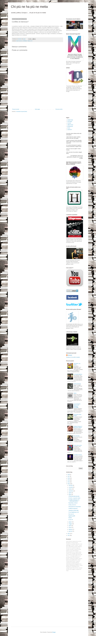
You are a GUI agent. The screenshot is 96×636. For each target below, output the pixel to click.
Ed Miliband (25, 40)
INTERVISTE (70, 126)
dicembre (71, 485)
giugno (70, 521)
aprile (70, 525)
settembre (71, 491)
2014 (69, 481)
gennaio (70, 531)
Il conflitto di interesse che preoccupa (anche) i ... (73, 500)
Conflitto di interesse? (73, 508)
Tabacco (29, 40)
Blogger (54, 632)
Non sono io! (71, 514)
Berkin (75, 393)
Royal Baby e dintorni (72, 502)
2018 (69, 474)
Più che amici (76, 435)
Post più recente (15, 109)
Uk (31, 40)
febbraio (70, 529)
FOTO (68, 128)
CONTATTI (69, 129)
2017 (69, 476)
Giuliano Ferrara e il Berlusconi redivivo (78, 427)
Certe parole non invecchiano (74, 506)
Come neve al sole (78, 445)
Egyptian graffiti (71, 515)
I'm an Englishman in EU (73, 512)
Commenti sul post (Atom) (21, 111)
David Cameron (19, 40)
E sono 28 (70, 519)
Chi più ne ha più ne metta (29, 6)
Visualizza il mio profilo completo (73, 357)
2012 (69, 533)
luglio (70, 494)
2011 (69, 535)
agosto (70, 492)
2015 (69, 480)
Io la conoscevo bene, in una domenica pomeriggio (77, 405)
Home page (37, 109)
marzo (70, 527)
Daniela (70, 517)
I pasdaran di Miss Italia (73, 510)
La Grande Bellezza (78, 374)
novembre (71, 487)
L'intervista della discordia (73, 496)
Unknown (70, 355)
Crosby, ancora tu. (72, 504)
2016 (69, 478)
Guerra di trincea (77, 383)
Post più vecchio (59, 109)
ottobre (70, 489)
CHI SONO (69, 121)
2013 (69, 483)
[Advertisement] (37, 97)
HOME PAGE (70, 120)
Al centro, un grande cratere (74, 498)
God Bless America (78, 454)
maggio (70, 523)
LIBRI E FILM (70, 124)
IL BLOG (69, 123)
